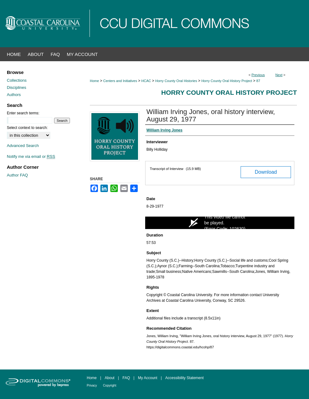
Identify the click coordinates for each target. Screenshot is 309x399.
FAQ (126, 378)
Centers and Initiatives (120, 81)
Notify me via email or (31, 156)
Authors (14, 94)
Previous (258, 75)
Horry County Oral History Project (226, 81)
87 (258, 81)
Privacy (92, 385)
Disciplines (16, 87)
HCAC (146, 81)
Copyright (109, 385)
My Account (147, 378)
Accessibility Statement (184, 378)
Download (266, 172)
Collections (17, 80)
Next (279, 75)
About (109, 378)
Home (94, 81)
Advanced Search (23, 145)
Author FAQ (17, 175)
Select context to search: (27, 128)
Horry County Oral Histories (176, 81)
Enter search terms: (23, 113)
